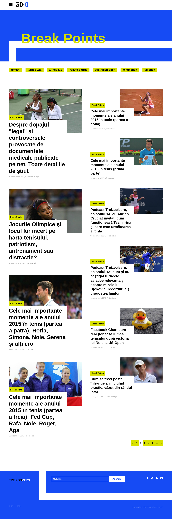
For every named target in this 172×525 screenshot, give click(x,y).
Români (15, 69)
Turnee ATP (55, 69)
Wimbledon (130, 69)
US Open (150, 69)
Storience (147, 507)
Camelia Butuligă (32, 177)
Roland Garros (78, 69)
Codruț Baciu (112, 347)
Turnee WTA (34, 69)
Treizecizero (29, 349)
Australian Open (105, 69)
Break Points (16, 117)
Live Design (158, 507)
